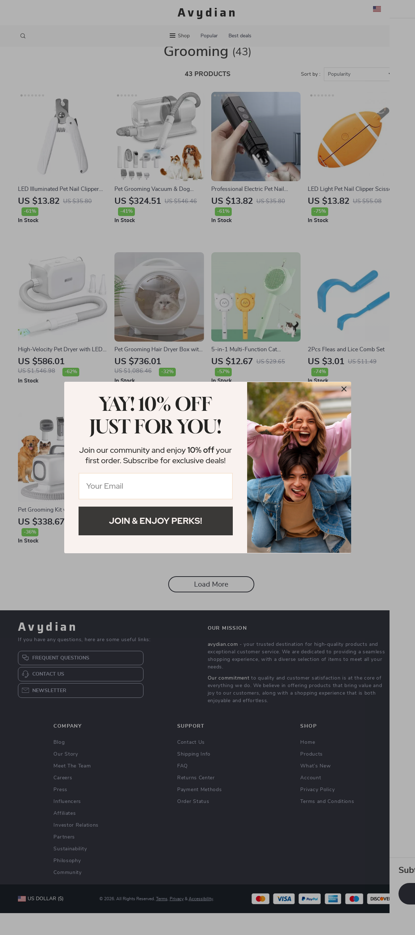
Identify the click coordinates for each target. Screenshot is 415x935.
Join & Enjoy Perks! (155, 520)
